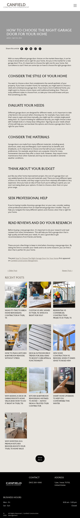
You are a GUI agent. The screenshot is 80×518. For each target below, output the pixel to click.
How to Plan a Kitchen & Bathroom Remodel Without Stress (15, 355)
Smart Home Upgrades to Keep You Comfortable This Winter (63, 399)
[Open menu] (75, 5)
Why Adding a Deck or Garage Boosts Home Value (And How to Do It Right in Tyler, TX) (15, 399)
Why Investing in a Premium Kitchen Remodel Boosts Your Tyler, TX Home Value (15, 445)
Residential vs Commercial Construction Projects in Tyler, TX (62, 314)
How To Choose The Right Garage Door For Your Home (37, 258)
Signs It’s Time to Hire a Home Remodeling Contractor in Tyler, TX (15, 314)
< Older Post (12, 270)
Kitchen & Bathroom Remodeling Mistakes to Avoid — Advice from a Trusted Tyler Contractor (39, 401)
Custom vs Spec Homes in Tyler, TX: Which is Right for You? (39, 312)
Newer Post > (67, 270)
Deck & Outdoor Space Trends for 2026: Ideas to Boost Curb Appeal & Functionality (40, 357)
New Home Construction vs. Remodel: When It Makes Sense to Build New (64, 357)
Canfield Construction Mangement (24, 260)
